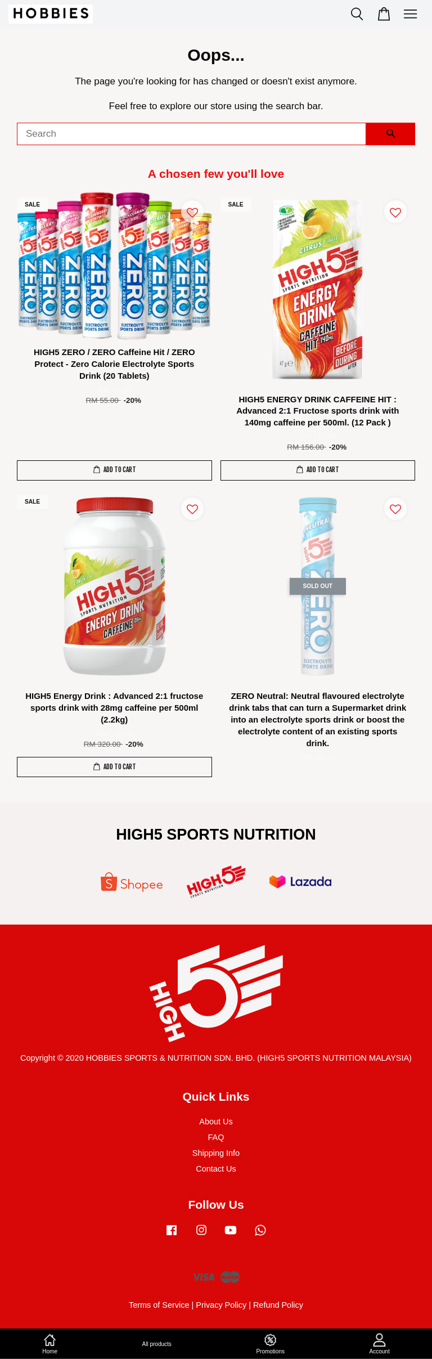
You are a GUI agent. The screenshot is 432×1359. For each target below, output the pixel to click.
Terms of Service (159, 1304)
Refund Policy (278, 1304)
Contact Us (216, 1168)
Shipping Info (216, 1153)
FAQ (216, 1137)
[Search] (191, 134)
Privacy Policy (221, 1304)
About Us (215, 1121)
